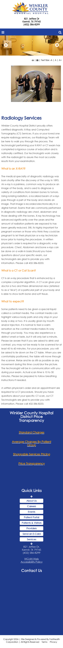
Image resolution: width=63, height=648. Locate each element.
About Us (31, 500)
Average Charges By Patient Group (31, 443)
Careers (31, 506)
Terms (44, 642)
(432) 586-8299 (31, 24)
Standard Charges (31, 432)
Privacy (53, 642)
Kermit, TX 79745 (31, 21)
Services (31, 539)
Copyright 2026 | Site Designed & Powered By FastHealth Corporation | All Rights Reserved (31, 640)
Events (31, 511)
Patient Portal (31, 517)
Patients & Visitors (31, 522)
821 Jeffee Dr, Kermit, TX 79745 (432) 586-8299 (31, 549)
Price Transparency (31, 463)
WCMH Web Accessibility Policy (31, 560)
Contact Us (31, 570)
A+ (60, 60)
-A (51, 60)
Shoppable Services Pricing (31, 454)
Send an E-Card (32, 533)
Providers (31, 528)
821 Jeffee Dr (31, 18)
